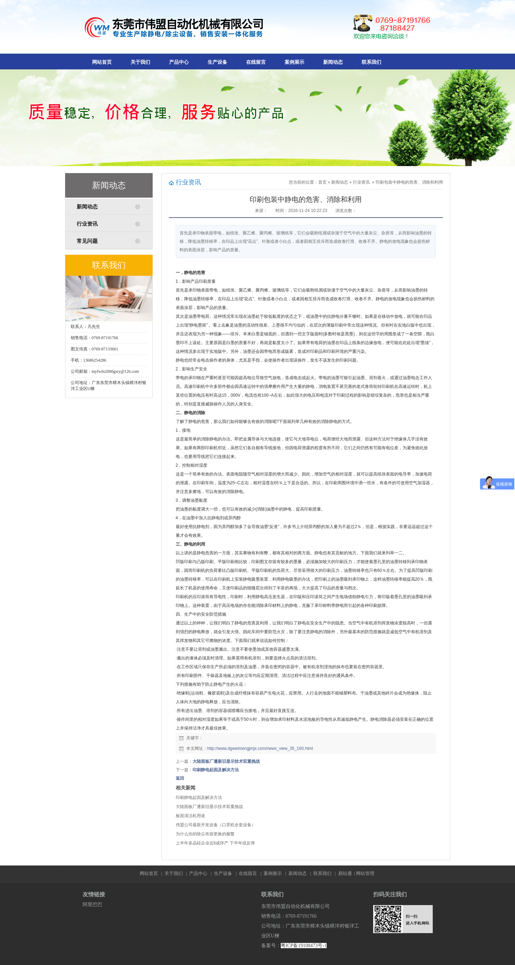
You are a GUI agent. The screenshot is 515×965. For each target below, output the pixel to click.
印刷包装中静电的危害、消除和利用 (409, 182)
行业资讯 (87, 224)
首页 (322, 182)
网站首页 (102, 62)
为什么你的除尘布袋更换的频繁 (205, 833)
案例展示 (294, 62)
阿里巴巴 (92, 904)
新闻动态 (333, 62)
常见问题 (87, 241)
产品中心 (179, 62)
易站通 (347, 873)
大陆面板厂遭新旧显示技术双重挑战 (226, 761)
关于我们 (140, 62)
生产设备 (217, 62)
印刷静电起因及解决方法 (216, 769)
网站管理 (365, 873)
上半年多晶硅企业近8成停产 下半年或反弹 (215, 843)
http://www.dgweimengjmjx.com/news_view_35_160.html (260, 748)
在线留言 (256, 62)
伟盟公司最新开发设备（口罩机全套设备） (216, 824)
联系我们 (371, 62)
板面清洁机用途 (190, 815)
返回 (180, 778)
